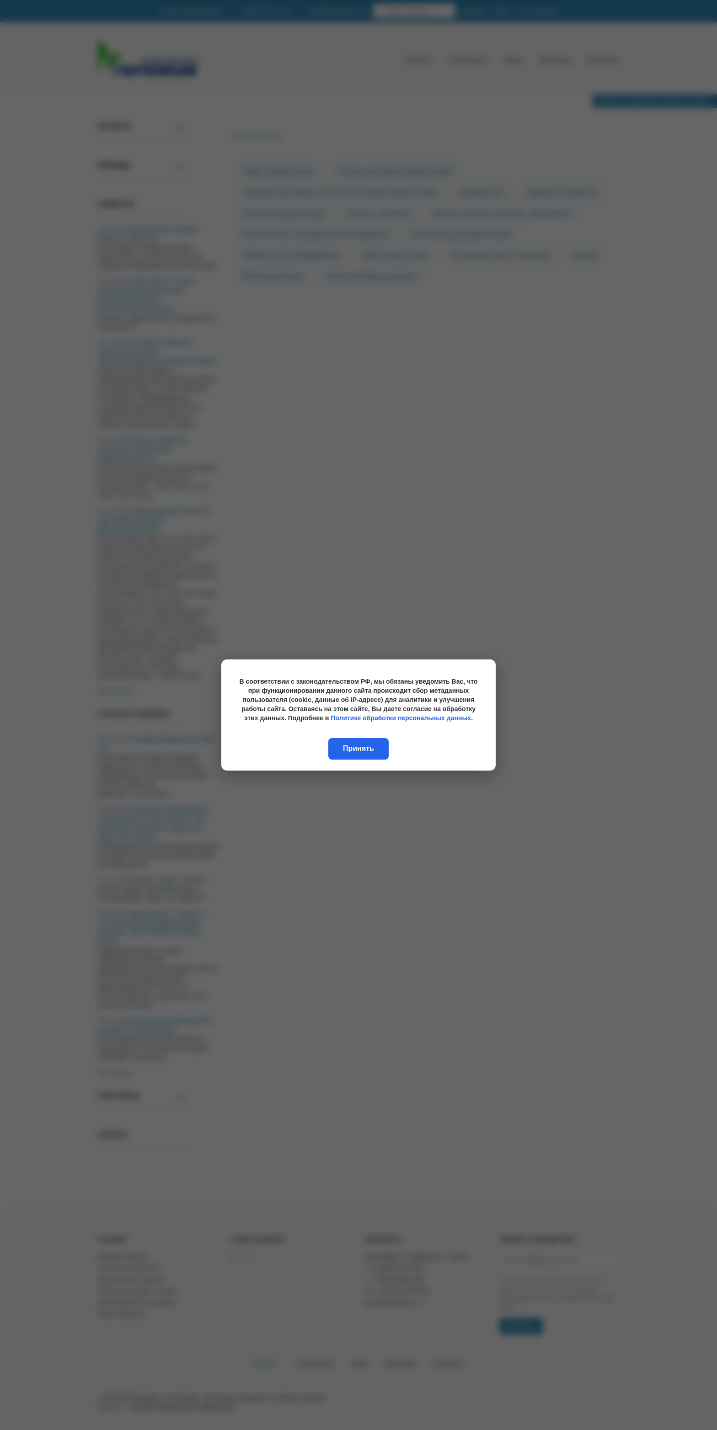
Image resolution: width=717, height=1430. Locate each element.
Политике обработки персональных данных (401, 718)
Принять (358, 748)
